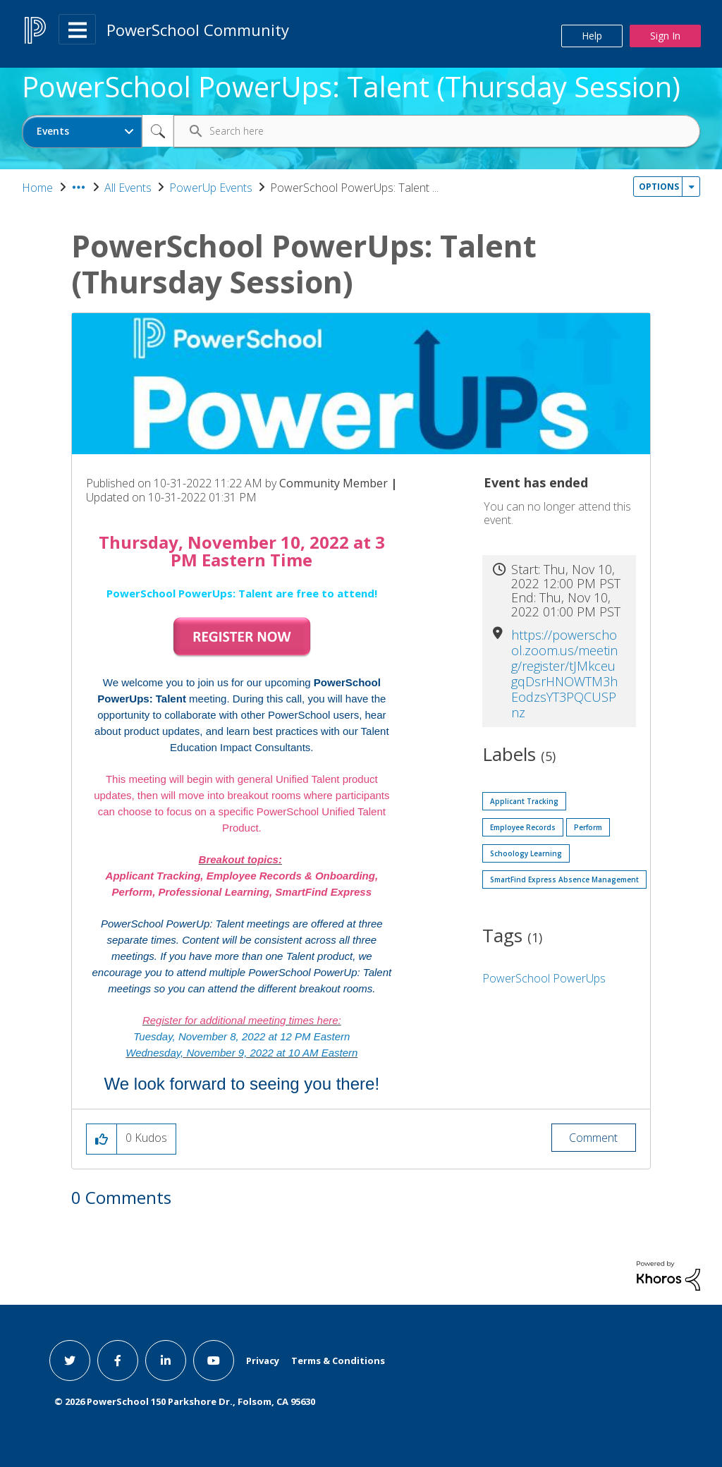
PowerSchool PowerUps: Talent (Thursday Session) (351, 86)
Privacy (262, 1360)
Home (37, 187)
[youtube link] (213, 1360)
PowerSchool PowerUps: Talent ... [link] (354, 187)
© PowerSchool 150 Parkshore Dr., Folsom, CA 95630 (184, 1401)
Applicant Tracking (524, 801)
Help (592, 35)
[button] (241, 637)
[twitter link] (69, 1360)
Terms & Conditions (338, 1360)
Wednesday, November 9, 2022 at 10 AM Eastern (241, 1053)
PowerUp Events (210, 187)
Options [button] (659, 187)
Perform (588, 827)
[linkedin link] (165, 1360)
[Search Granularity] (82, 131)
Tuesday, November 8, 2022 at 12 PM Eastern (241, 1036)
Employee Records (523, 827)
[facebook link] (117, 1360)
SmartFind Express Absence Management (564, 879)
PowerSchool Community (197, 29)
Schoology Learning (526, 853)
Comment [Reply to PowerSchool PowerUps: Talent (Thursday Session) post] (593, 1137)
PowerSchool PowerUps (544, 978)
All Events (128, 187)
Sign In (665, 35)
